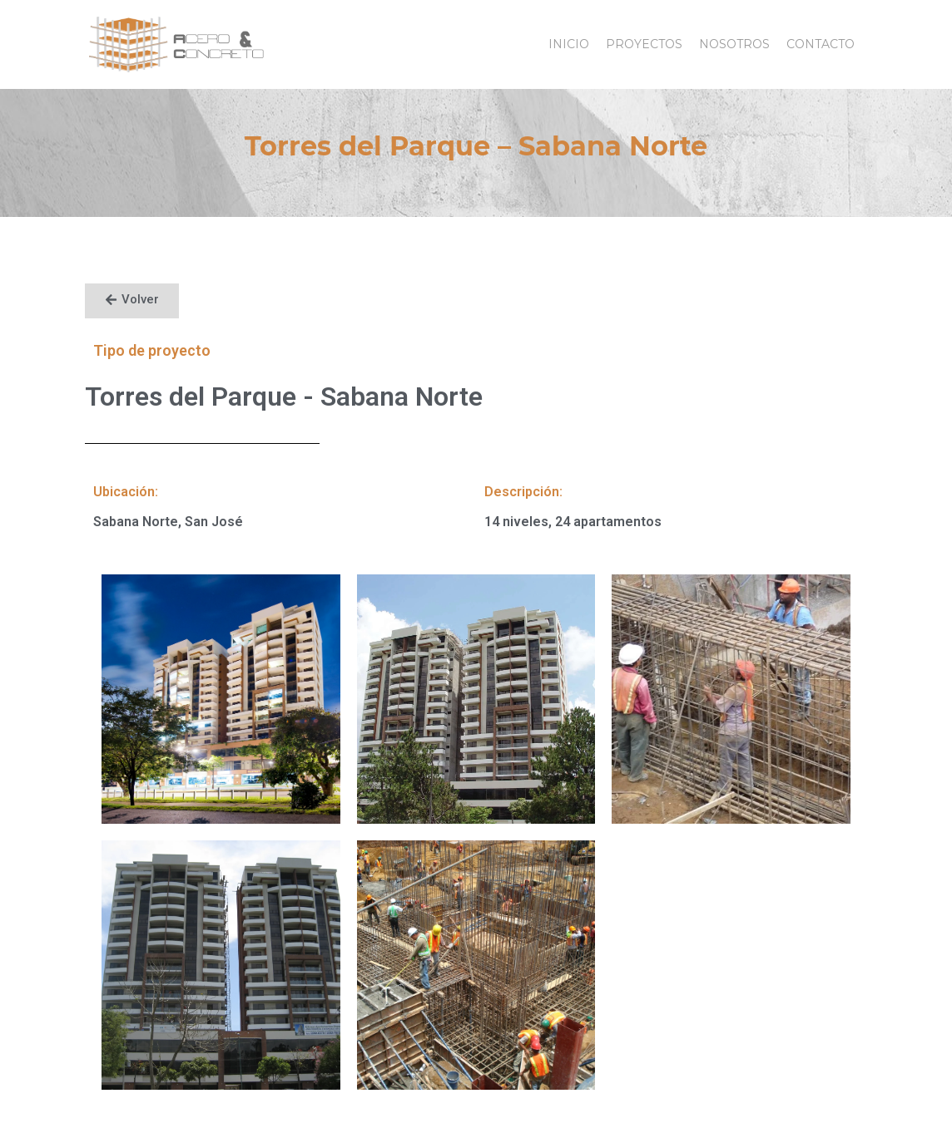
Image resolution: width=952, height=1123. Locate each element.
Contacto (820, 44)
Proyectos (644, 44)
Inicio (568, 44)
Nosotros (734, 44)
